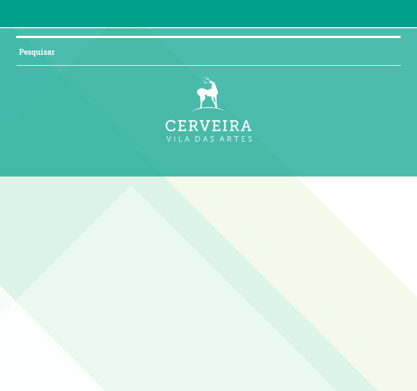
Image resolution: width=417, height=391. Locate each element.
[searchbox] (195, 51)
